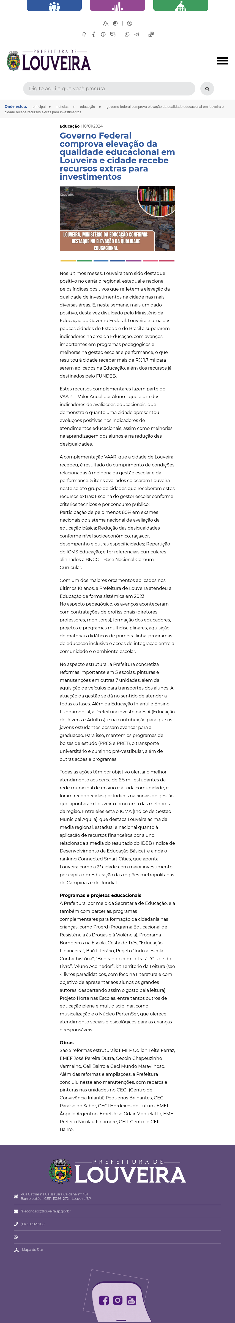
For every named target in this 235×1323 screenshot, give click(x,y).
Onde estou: (16, 106)
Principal (39, 107)
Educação (87, 107)
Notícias (62, 107)
